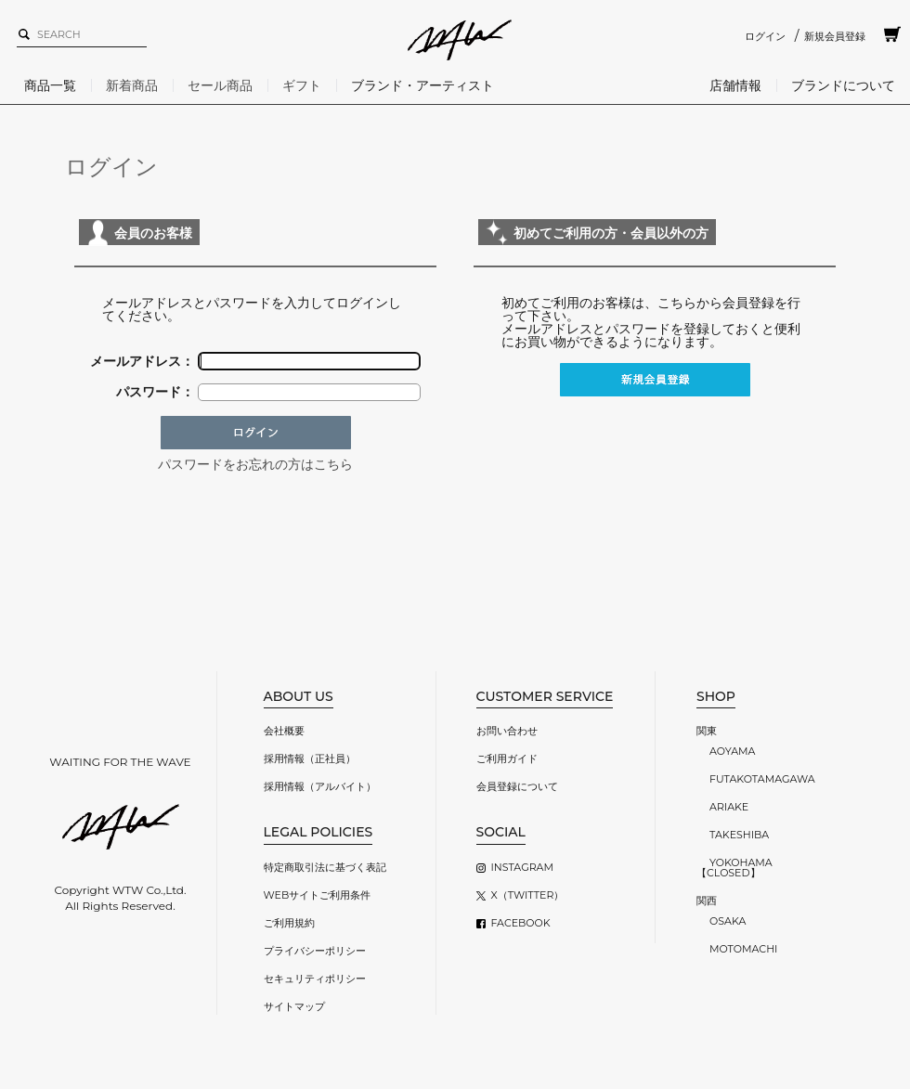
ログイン (765, 36)
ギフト (301, 85)
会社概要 (284, 730)
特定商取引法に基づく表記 (325, 867)
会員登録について (517, 786)
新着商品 (132, 85)
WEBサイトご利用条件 (317, 894)
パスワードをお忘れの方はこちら (255, 464)
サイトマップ (294, 1006)
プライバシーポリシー (315, 950)
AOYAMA (732, 751)
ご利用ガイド (507, 758)
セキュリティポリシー (315, 978)
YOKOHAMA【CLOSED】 (734, 867)
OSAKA (727, 920)
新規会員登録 (834, 36)
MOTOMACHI (743, 948)
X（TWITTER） (528, 894)
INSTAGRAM (522, 867)
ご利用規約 (289, 922)
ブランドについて (843, 85)
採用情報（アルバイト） (320, 786)
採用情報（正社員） (310, 758)
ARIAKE (728, 806)
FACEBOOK (521, 922)
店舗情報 (735, 85)
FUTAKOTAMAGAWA (762, 778)
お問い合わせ (507, 730)
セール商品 (220, 85)
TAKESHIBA (739, 834)
